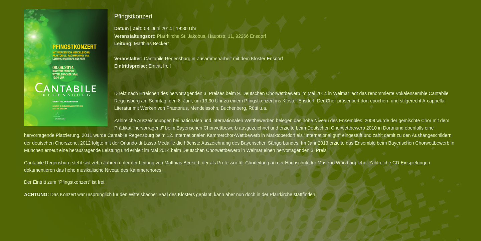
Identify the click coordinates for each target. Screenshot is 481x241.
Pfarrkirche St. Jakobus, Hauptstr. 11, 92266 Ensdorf (211, 36)
